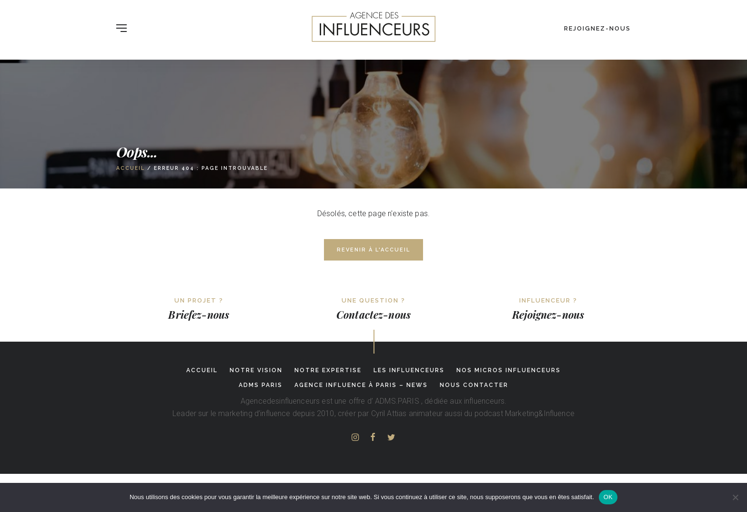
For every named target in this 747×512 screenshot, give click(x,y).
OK (608, 497)
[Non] (735, 497)
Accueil (130, 168)
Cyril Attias (389, 413)
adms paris (261, 385)
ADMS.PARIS (397, 401)
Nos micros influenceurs (508, 370)
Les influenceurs (409, 370)
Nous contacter (474, 385)
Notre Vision (256, 370)
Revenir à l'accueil (373, 250)
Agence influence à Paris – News (361, 385)
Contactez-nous (373, 314)
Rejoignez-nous (597, 28)
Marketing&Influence (540, 413)
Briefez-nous (198, 314)
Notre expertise (328, 370)
